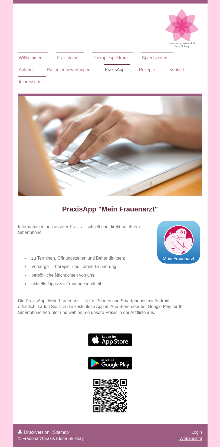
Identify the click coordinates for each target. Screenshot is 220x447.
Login (196, 432)
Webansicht (190, 438)
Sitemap (61, 432)
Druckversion (34, 432)
